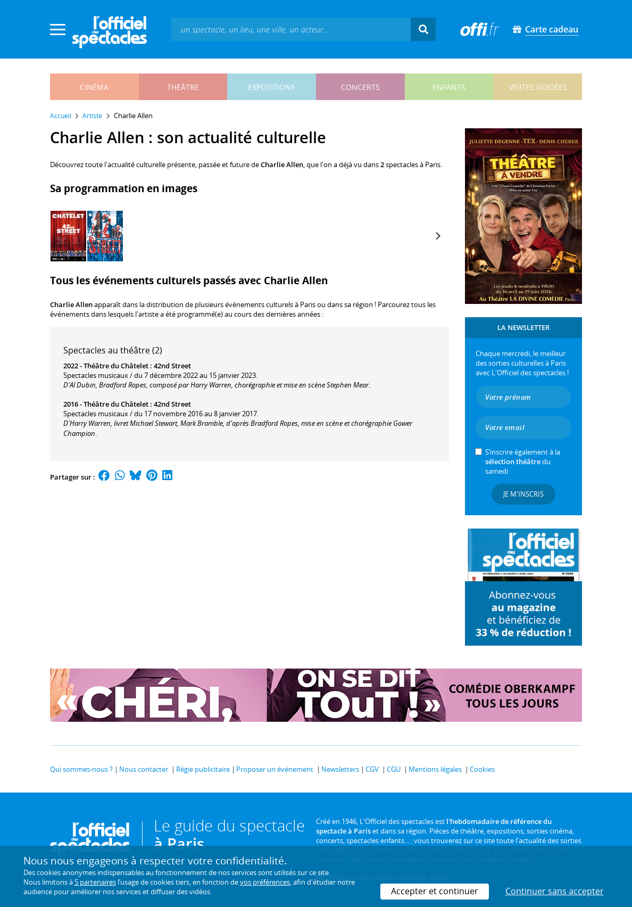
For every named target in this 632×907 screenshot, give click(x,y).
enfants (449, 87)
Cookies (482, 769)
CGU (394, 769)
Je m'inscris (523, 494)
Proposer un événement (274, 769)
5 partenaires (95, 882)
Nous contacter (143, 769)
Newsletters (340, 769)
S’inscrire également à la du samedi (522, 461)
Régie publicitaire (203, 769)
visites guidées (538, 87)
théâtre (183, 87)
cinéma (94, 87)
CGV (372, 769)
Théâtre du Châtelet (116, 365)
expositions (271, 87)
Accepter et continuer (434, 891)
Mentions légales (435, 769)
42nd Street (172, 365)
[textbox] (291, 29)
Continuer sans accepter (554, 891)
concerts (360, 87)
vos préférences (265, 882)
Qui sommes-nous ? (81, 769)
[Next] (437, 235)
